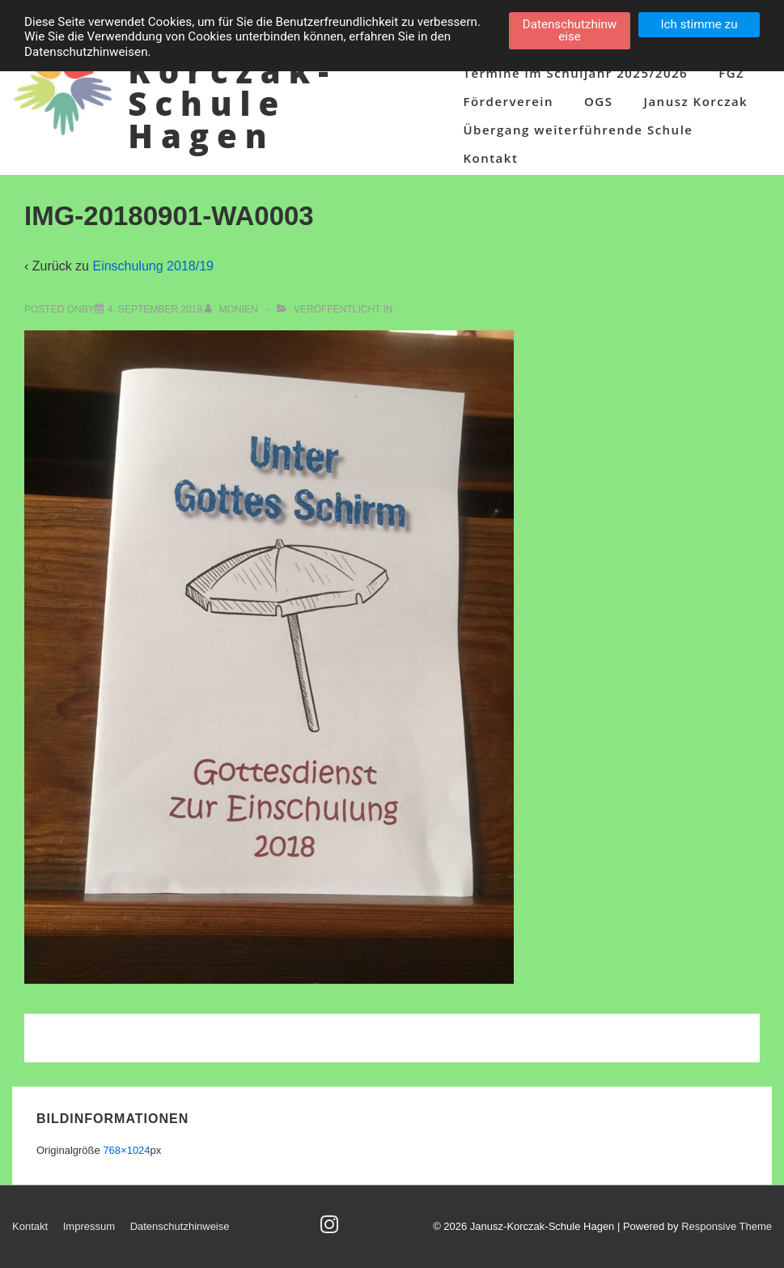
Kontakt (490, 158)
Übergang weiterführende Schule (578, 129)
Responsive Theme (726, 1226)
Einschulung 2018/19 (152, 266)
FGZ (731, 73)
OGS (598, 101)
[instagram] (331, 1229)
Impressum (89, 1226)
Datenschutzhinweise (180, 1226)
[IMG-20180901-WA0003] (155, 309)
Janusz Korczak (695, 101)
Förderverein (508, 101)
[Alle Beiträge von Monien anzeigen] (233, 309)
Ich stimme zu (698, 24)
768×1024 (126, 1150)
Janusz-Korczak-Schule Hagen (232, 87)
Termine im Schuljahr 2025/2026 (575, 73)
